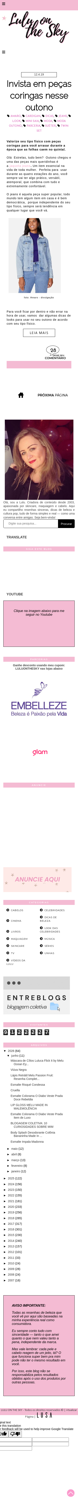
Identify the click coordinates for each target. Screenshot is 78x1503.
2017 (11, 1223)
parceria (33, 126)
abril (14, 1154)
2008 (11, 1274)
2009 (11, 1269)
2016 (11, 1229)
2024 (11, 1184)
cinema (16, 920)
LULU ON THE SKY (12, 1410)
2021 (11, 1201)
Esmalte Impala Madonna (27, 1141)
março (15, 1160)
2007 (11, 1280)
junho (15, 1055)
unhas (49, 953)
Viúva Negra (19, 1069)
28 (53, 350)
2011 (11, 1257)
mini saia (32, 121)
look (16, 121)
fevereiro (17, 1165)
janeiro (16, 1171)
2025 (11, 1178)
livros (16, 931)
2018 (11, 1218)
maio (14, 1148)
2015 (11, 1235)
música (50, 938)
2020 (11, 1206)
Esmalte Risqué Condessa (28, 1084)
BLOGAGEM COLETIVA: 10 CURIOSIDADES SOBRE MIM (32, 1125)
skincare (18, 946)
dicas (49, 116)
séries (49, 946)
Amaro (15, 116)
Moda (48, 121)
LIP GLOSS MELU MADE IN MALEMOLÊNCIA (29, 1106)
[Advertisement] (39, 828)
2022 (11, 1195)
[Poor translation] (15, 1434)
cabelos (17, 910)
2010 (11, 1263)
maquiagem (19, 938)
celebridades (55, 910)
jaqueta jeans (20, 166)
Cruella (15, 1090)
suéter (50, 126)
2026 (11, 1051)
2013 (11, 1246)
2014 (11, 1240)
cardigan (33, 116)
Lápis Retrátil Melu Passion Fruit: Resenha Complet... (32, 1077)
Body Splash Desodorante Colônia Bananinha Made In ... (33, 1134)
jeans (62, 116)
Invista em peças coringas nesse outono (39, 96)
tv (13, 953)
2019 (11, 1212)
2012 (11, 1252)
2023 (11, 1189)
